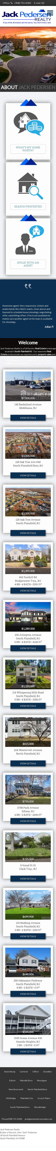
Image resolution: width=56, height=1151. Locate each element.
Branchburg (9, 1071)
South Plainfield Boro (20, 1107)
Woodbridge (40, 1107)
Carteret (24, 1071)
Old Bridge (11, 1098)
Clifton (35, 1071)
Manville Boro (26, 1080)
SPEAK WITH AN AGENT (28, 264)
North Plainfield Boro (37, 1089)
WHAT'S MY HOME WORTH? (28, 149)
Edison (12, 1080)
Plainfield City (26, 1098)
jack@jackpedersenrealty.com (38, 1119)
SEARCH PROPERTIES (28, 206)
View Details (28, 417)
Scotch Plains (44, 1098)
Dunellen (47, 1071)
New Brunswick (16, 1089)
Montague (42, 1080)
